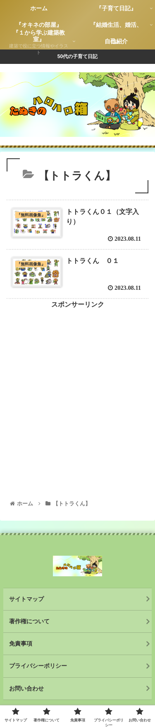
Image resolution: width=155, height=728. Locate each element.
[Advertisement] (77, 388)
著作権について (29, 621)
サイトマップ (26, 599)
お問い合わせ (26, 688)
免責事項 (20, 643)
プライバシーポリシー (38, 665)
